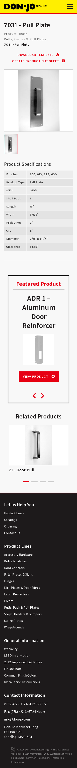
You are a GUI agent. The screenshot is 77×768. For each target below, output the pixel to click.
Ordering (10, 526)
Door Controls (14, 568)
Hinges (9, 581)
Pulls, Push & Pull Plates (21, 607)
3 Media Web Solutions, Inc (13, 749)
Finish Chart (13, 669)
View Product (39, 376)
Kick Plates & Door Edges (22, 587)
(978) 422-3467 (21, 711)
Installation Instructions (22, 682)
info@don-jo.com (17, 719)
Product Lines (14, 34)
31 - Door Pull (21, 470)
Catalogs (10, 520)
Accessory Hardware (18, 554)
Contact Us (12, 533)
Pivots (8, 601)
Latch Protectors (16, 594)
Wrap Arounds (14, 627)
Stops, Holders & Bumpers (23, 614)
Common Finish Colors (20, 675)
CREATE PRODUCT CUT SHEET (38, 61)
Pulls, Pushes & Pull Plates (25, 39)
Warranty (10, 649)
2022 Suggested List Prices (23, 662)
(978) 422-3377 (14, 704)
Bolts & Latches (15, 561)
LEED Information (17, 655)
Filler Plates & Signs (18, 574)
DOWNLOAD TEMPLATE (38, 55)
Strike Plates (13, 621)
